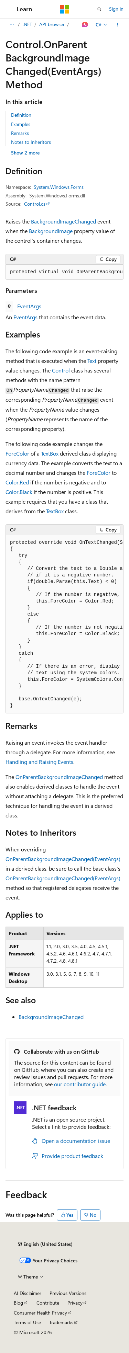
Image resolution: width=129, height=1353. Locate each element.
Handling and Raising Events (39, 761)
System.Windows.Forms (59, 187)
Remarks (20, 133)
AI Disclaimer (27, 1293)
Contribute (47, 1302)
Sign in (116, 8)
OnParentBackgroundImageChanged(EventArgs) (63, 858)
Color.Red (17, 482)
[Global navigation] (7, 9)
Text (91, 360)
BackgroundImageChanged (63, 221)
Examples (20, 124)
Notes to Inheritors (31, 142)
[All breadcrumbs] (12, 24)
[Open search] (99, 9)
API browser (52, 24)
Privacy (75, 1302)
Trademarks (61, 1322)
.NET (27, 24)
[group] (64, 272)
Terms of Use (27, 1322)
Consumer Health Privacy (40, 1312)
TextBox (49, 453)
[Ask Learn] (85, 24)
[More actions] (117, 24)
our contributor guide (80, 1084)
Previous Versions (68, 1293)
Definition (21, 115)
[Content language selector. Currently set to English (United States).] (45, 1244)
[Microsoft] (64, 9)
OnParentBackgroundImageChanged (59, 776)
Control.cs (34, 203)
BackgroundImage (51, 230)
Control (61, 370)
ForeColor (17, 453)
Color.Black (19, 491)
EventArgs (29, 306)
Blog (18, 1302)
